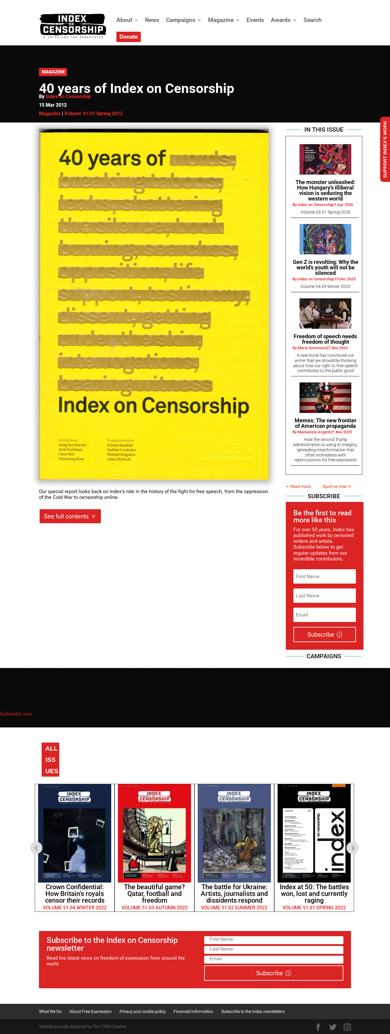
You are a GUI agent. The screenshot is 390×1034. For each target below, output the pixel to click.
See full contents (66, 516)
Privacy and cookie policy (142, 1011)
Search (312, 19)
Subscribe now (16, 714)
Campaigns (180, 19)
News (152, 19)
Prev (36, 848)
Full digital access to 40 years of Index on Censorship (78, 688)
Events (255, 19)
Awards (281, 19)
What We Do (50, 1011)
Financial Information (193, 1011)
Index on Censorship (68, 96)
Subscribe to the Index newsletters (253, 1011)
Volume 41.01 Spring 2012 (93, 113)
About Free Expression (90, 1011)
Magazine (221, 19)
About (124, 19)
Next (352, 848)
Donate (128, 36)
